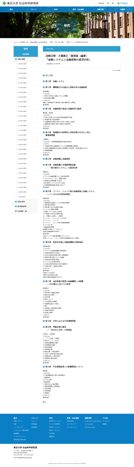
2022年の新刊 (21, 83)
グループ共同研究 (54, 424)
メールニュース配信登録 (21, 430)
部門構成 (34, 424)
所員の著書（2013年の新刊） (39, 42)
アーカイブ (106, 421)
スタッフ (33, 9)
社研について (18, 421)
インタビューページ (20, 436)
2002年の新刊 (21, 178)
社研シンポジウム (54, 430)
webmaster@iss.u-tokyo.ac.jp (24, 457)
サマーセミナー (72, 424)
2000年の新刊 (21, 187)
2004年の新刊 (21, 168)
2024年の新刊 (21, 73)
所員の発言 (70, 421)
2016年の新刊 (21, 111)
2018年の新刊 (21, 102)
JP (108, 3)
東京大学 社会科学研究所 (25, 447)
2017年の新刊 (21, 106)
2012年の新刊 (21, 130)
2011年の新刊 (21, 135)
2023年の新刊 (21, 78)
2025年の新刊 (21, 68)
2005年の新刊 (21, 163)
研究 (55, 9)
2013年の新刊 (21, 125)
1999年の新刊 (21, 192)
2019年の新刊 (21, 97)
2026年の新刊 (21, 64)
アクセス (101, 3)
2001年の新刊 (21, 182)
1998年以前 (20, 197)
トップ (16, 42)
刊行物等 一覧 (24, 42)
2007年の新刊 (21, 154)
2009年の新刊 (21, 144)
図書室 (122, 9)
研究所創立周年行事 (20, 439)
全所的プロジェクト (55, 421)
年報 (15, 424)
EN (113, 3)
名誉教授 (34, 427)
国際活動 (100, 9)
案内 (11, 9)
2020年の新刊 (21, 92)
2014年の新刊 (21, 121)
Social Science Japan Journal (93, 421)
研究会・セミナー (54, 427)
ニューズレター (18, 427)
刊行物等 (52, 433)
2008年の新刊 (21, 149)
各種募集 (16, 433)
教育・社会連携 (78, 9)
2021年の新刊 (21, 87)
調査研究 (52, 436)
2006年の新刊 (21, 159)
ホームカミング (72, 427)
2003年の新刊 (21, 173)
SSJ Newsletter (89, 424)
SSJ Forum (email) (90, 427)
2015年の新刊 (21, 116)
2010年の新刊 (21, 140)
